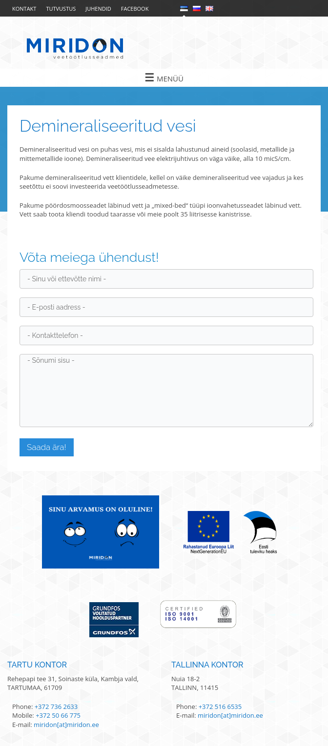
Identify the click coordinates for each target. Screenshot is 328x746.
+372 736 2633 (56, 706)
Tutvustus (61, 8)
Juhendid (98, 8)
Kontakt (24, 8)
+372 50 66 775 (58, 715)
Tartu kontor (37, 664)
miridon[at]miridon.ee (66, 724)
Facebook (135, 8)
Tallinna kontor (207, 664)
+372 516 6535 (220, 706)
